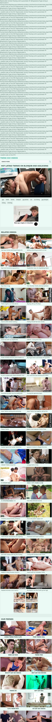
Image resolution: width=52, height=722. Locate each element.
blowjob (18, 199)
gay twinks (25, 199)
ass (31, 199)
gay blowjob (45, 199)
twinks (12, 199)
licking (3, 203)
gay (3, 199)
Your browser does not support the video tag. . (26, 182)
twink (7, 199)
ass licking (37, 199)
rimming (9, 203)
